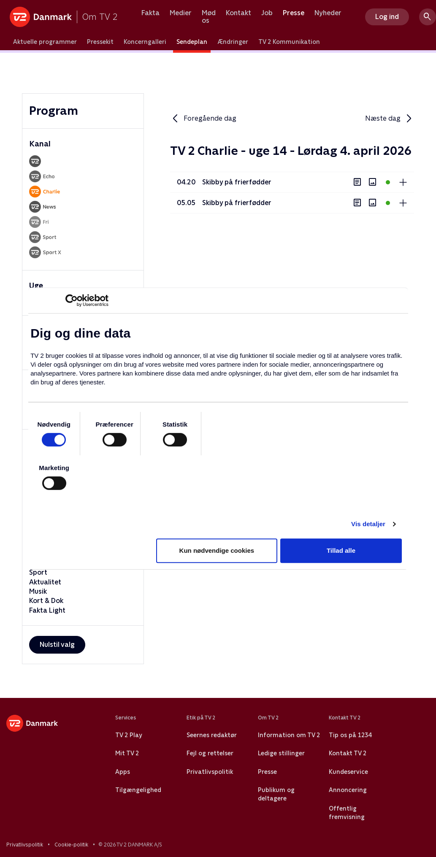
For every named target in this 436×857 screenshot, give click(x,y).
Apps (122, 771)
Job (267, 13)
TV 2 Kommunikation (289, 41)
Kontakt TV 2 (347, 753)
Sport (38, 572)
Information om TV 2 (289, 735)
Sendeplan (191, 41)
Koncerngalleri (145, 41)
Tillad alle (341, 550)
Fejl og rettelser (210, 753)
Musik (38, 591)
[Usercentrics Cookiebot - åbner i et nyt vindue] (71, 300)
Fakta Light (47, 610)
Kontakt (238, 13)
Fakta (150, 13)
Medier (181, 13)
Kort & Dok (46, 601)
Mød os (209, 16)
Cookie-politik (71, 845)
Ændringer (232, 41)
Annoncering (348, 790)
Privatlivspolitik (210, 771)
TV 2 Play (128, 735)
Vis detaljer (368, 523)
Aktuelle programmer (45, 41)
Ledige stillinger (281, 753)
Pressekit (100, 41)
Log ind (387, 17)
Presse (293, 13)
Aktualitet (45, 582)
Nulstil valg (57, 645)
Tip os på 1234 (350, 735)
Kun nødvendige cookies (217, 550)
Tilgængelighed (138, 790)
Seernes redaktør (212, 735)
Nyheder (327, 13)
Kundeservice (348, 771)
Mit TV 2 (127, 753)
